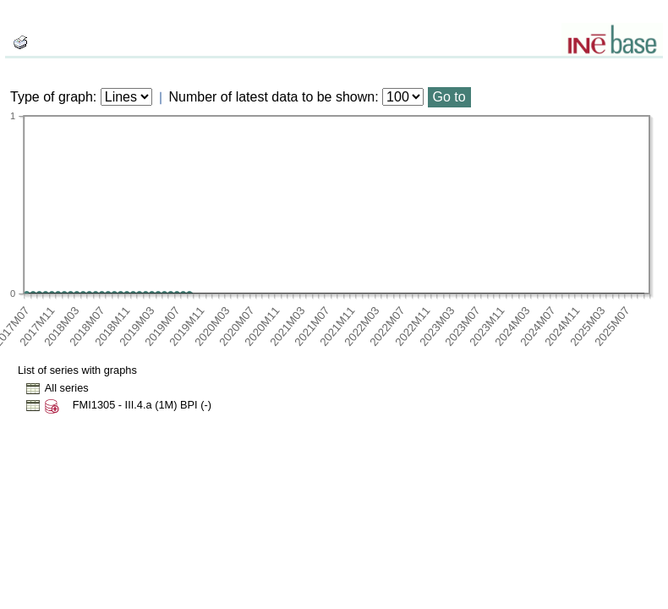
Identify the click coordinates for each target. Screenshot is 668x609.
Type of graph (51, 97)
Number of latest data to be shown (272, 97)
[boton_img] (20, 42)
